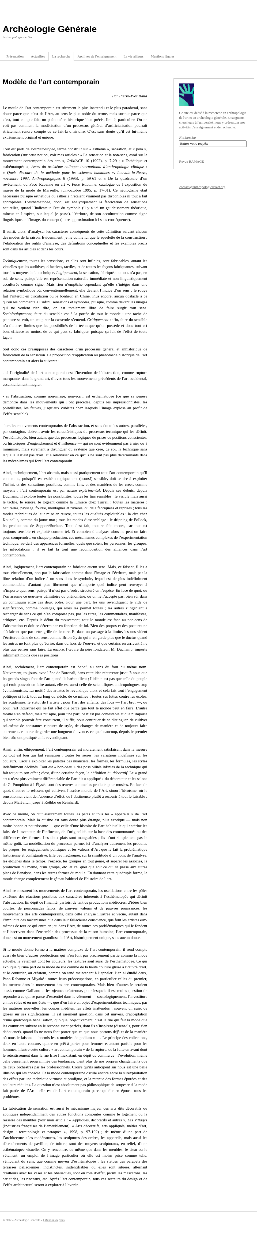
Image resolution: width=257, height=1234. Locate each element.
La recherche (61, 56)
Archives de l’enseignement (96, 56)
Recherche (187, 137)
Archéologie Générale (50, 29)
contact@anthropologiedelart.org (202, 187)
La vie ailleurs (133, 56)
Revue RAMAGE (191, 161)
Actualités (38, 56)
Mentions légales (162, 56)
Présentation (15, 56)
